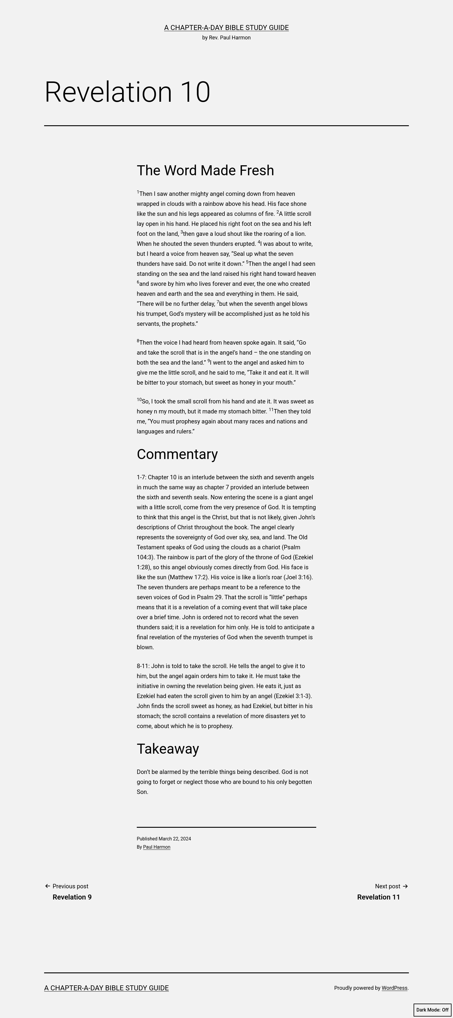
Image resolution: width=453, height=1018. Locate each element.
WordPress (394, 988)
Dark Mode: (433, 1010)
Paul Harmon (157, 847)
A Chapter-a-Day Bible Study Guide (226, 28)
